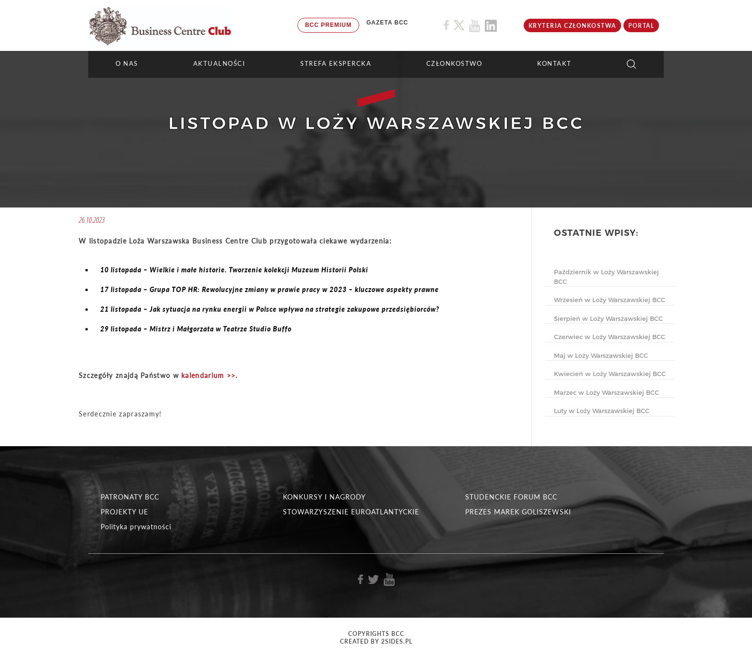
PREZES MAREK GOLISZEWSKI (518, 512)
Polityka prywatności (136, 527)
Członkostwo (454, 63)
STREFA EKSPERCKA (335, 63)
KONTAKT (554, 63)
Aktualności (219, 63)
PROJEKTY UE (124, 512)
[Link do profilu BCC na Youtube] (474, 25)
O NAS (127, 63)
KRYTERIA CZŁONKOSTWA (572, 25)
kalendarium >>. (209, 375)
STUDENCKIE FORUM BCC (511, 497)
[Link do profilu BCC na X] (459, 25)
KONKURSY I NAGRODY (324, 497)
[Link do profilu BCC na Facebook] (446, 25)
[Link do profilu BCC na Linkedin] (490, 26)
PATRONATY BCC (130, 497)
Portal (641, 25)
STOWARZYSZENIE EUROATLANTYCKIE (351, 512)
